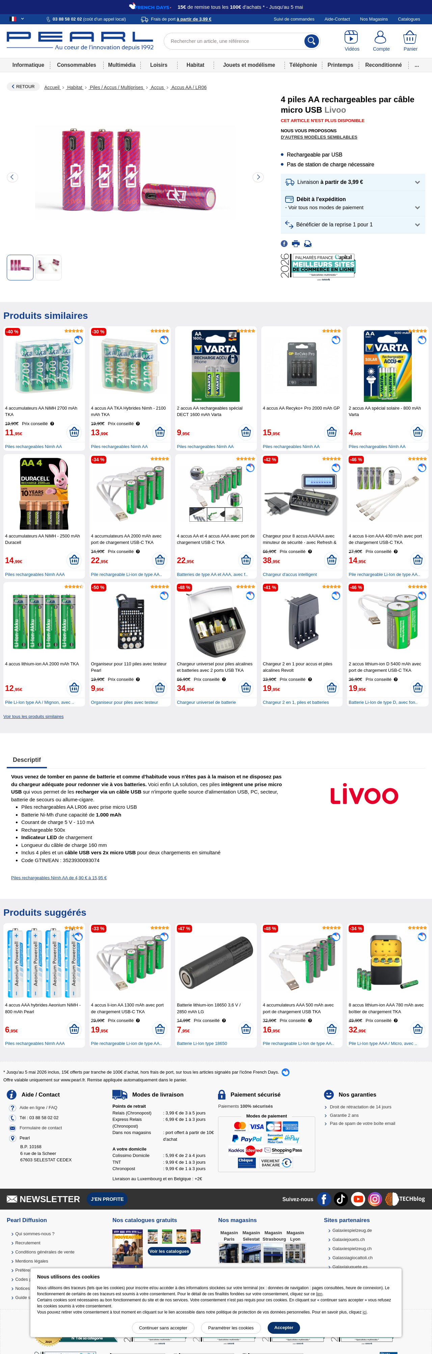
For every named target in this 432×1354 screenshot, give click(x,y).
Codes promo (28, 1279)
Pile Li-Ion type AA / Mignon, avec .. (39, 702)
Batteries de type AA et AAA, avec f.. (212, 574)
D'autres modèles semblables (319, 137)
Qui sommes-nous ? (34, 1233)
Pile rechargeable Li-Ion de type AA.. (384, 574)
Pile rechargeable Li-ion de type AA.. (126, 574)
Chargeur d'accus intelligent (290, 574)
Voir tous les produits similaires (33, 716)
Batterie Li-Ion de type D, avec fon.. (383, 702)
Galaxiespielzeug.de (352, 1230)
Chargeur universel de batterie (206, 702)
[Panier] (410, 41)
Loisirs (158, 65)
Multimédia (121, 65)
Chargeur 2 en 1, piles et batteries (296, 702)
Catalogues (409, 19)
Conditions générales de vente (45, 1251)
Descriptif (27, 759)
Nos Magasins (374, 19)
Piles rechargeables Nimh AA (33, 446)
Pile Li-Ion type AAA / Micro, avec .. (383, 1043)
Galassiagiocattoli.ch (352, 1257)
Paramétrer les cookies (231, 1327)
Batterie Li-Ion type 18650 (202, 1043)
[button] (353, 182)
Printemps (340, 65)
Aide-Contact (337, 19)
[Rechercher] (311, 41)
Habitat (196, 65)
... (417, 65)
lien (319, 1294)
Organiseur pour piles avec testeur (124, 702)
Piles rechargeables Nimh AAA (35, 574)
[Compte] (381, 41)
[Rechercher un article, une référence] (242, 41)
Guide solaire (28, 1297)
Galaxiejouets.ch (348, 1239)
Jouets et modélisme (249, 65)
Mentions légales (31, 1261)
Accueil (52, 87)
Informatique (28, 65)
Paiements (245, 1106)
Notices (22, 1288)
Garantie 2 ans (344, 1115)
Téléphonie (303, 65)
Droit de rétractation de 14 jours (361, 1106)
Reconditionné (383, 65)
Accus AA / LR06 (188, 87)
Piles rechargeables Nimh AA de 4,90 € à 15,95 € (59, 877)
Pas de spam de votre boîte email (363, 1123)
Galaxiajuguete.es (350, 1266)
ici (365, 1312)
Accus (157, 87)
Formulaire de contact (41, 1128)
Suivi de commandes (294, 19)
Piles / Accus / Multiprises (116, 87)
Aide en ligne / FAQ (38, 1107)
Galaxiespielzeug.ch (352, 1248)
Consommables (76, 65)
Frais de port (181, 19)
